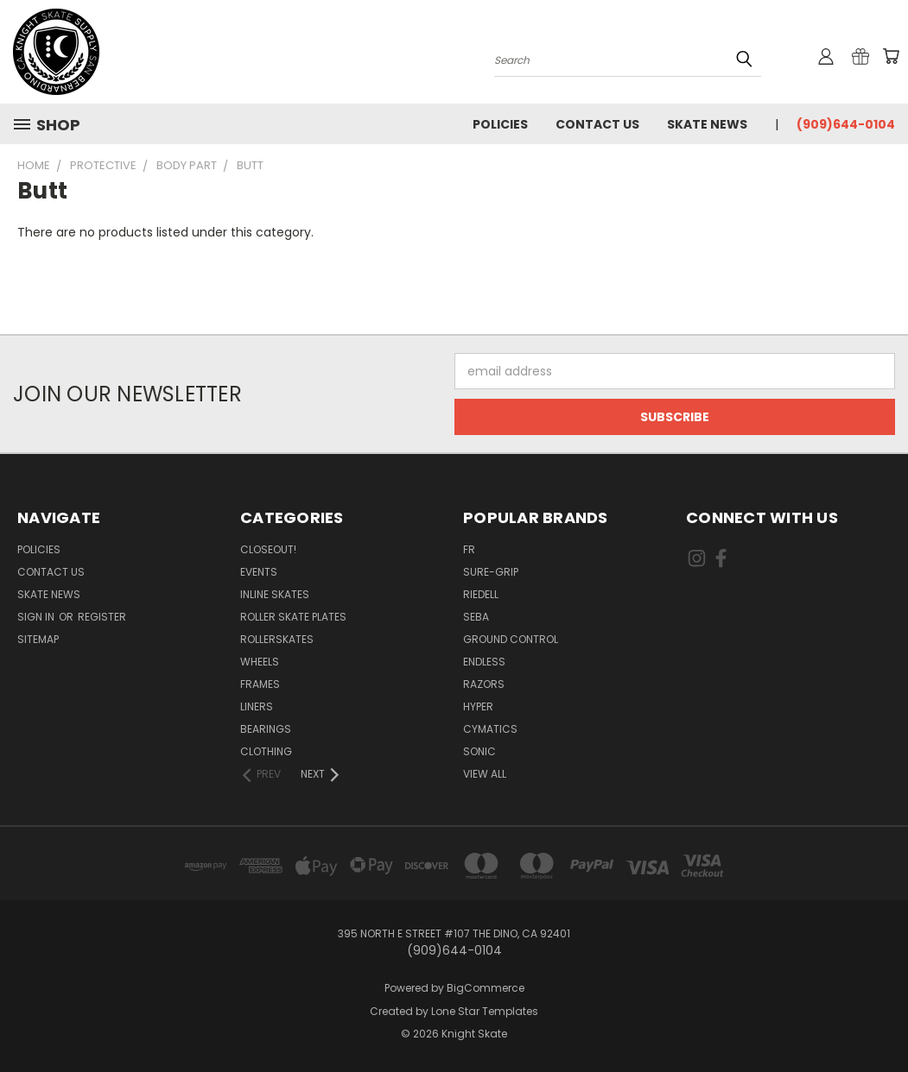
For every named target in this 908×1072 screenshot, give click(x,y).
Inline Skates (274, 594)
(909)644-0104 (846, 124)
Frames (260, 684)
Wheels (259, 661)
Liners (256, 706)
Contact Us (597, 124)
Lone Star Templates (484, 1011)
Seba (476, 616)
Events (258, 571)
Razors (484, 684)
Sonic (479, 751)
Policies (500, 124)
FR (469, 549)
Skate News (707, 124)
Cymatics (490, 729)
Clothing (266, 751)
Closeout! (268, 549)
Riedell (480, 594)
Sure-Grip (490, 571)
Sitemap (38, 639)
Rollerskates (277, 639)
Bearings (265, 729)
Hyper (478, 706)
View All (484, 773)
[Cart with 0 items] (890, 56)
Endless (484, 661)
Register (102, 616)
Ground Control (510, 639)
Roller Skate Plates (293, 616)
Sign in (37, 616)
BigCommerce (485, 988)
